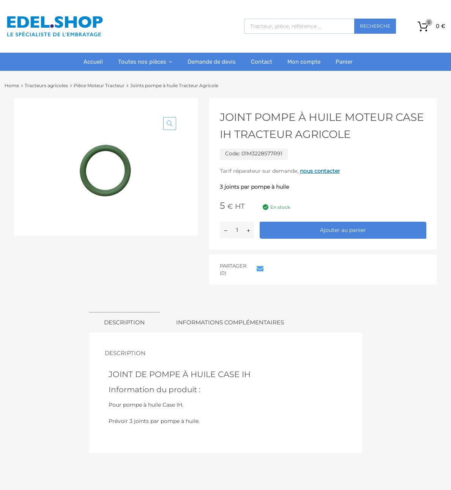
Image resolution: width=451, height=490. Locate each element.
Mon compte (303, 61)
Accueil (93, 61)
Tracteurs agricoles (46, 85)
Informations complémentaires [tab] (230, 322)
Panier (344, 61)
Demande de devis (212, 61)
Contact (261, 61)
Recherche (375, 26)
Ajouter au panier (343, 230)
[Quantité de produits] (237, 230)
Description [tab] (124, 322)
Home (12, 85)
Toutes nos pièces (145, 62)
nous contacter (320, 171)
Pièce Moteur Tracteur (99, 85)
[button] (169, 123)
